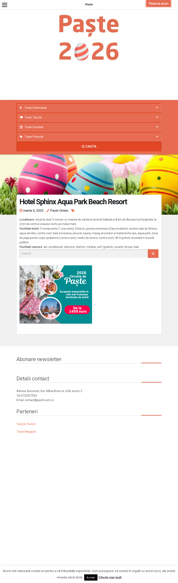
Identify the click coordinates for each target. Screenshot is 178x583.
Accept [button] (91, 577)
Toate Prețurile (34, 136)
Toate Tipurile (33, 117)
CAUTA (89, 146)
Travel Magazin (26, 431)
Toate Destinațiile (36, 107)
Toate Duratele (34, 127)
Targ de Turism (26, 424)
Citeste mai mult (109, 577)
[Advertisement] (92, 83)
